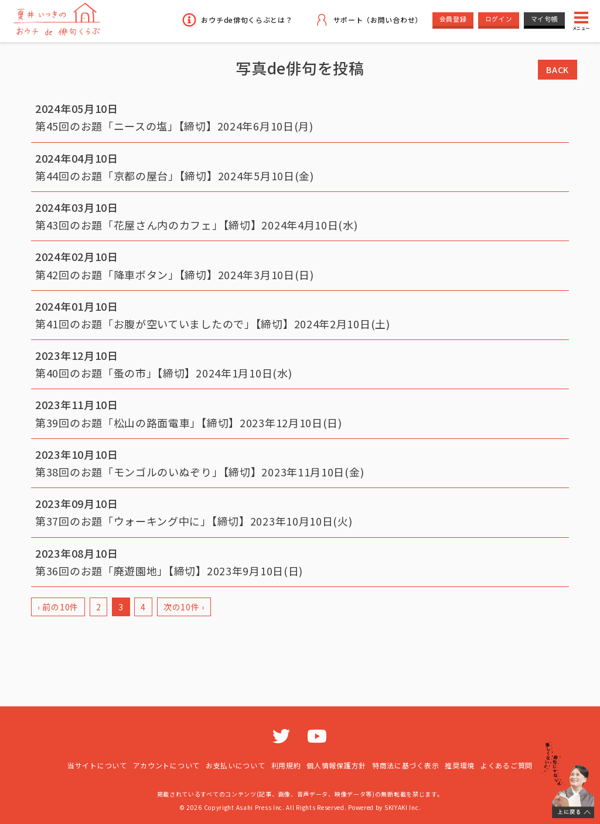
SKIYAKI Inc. (402, 807)
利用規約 (286, 765)
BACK (557, 69)
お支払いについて (235, 765)
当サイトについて (97, 765)
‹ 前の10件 (58, 607)
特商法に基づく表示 (405, 765)
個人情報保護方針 (336, 765)
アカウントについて (166, 765)
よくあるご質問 (506, 765)
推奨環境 (460, 765)
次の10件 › (183, 607)
